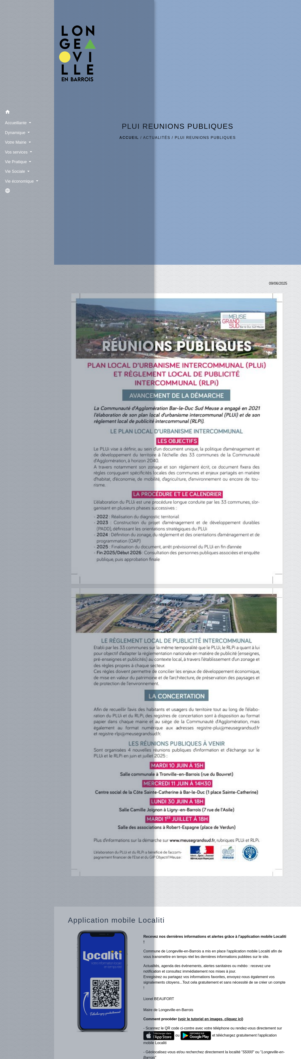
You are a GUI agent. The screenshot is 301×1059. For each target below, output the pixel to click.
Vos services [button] (15, 151)
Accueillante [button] (14, 122)
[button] (27, 112)
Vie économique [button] (18, 180)
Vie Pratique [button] (14, 161)
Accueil (129, 138)
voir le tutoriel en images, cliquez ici (210, 1019)
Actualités (156, 138)
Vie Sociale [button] (14, 170)
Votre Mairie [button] (14, 141)
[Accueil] (27, 53)
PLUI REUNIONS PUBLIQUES (205, 138)
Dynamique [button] (14, 132)
